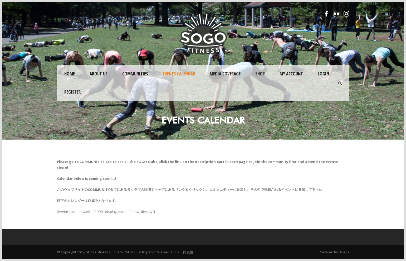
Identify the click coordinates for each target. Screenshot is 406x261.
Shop (260, 74)
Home (69, 74)
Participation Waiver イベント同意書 (164, 252)
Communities (135, 74)
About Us (98, 74)
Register (72, 92)
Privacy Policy (122, 252)
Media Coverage (225, 74)
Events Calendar (179, 74)
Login (323, 74)
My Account (291, 74)
